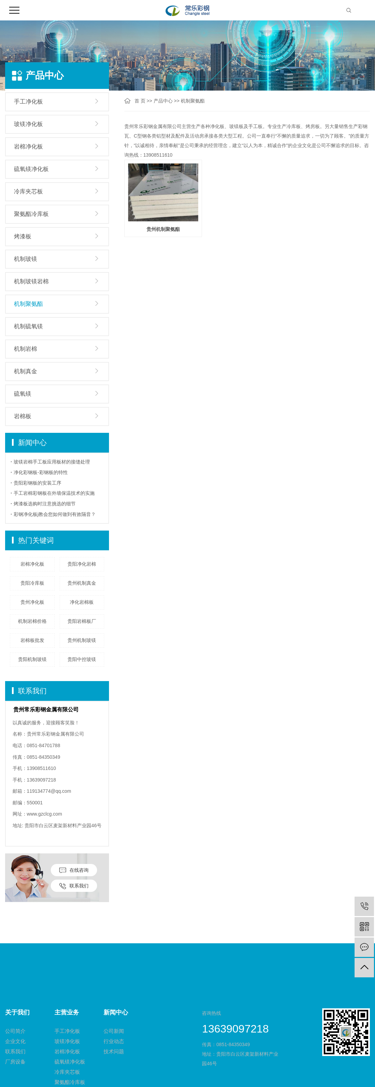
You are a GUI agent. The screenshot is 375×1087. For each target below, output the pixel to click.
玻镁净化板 (28, 124)
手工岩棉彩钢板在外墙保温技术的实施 (54, 493)
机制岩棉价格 (32, 621)
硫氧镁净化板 (31, 169)
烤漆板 (22, 236)
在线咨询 (74, 870)
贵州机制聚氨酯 (162, 228)
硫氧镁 (22, 394)
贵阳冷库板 (32, 583)
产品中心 (163, 101)
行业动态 (114, 1041)
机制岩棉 (25, 349)
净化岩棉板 (82, 602)
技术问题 (114, 1051)
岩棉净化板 (28, 146)
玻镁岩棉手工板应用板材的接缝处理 (52, 461)
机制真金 (25, 371)
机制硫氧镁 (28, 326)
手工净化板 (28, 101)
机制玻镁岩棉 (31, 281)
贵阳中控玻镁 (81, 659)
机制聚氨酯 (28, 304)
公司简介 (15, 1031)
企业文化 (15, 1041)
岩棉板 (22, 416)
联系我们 (74, 886)
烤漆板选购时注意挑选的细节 (45, 503)
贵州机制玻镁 (81, 640)
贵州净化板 (32, 602)
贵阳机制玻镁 (32, 659)
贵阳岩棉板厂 (81, 621)
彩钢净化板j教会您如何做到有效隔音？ (55, 514)
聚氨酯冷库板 (31, 214)
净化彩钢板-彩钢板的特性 (41, 472)
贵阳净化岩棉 (81, 564)
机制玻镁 (25, 259)
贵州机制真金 (81, 583)
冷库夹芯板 (28, 191)
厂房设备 (15, 1062)
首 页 (140, 101)
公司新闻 (114, 1031)
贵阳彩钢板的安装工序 (37, 483)
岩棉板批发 (32, 640)
